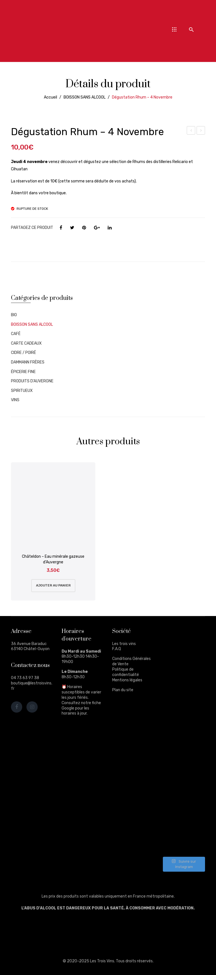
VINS (15, 400)
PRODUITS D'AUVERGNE (32, 381)
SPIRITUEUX (22, 390)
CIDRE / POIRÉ (23, 352)
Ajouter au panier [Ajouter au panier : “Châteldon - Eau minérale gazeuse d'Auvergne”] (53, 585)
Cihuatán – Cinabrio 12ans (201, 131)
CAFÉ (16, 333)
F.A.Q (116, 648)
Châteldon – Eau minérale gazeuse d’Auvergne (53, 559)
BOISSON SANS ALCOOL (84, 97)
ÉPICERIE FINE (23, 371)
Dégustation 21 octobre (191, 131)
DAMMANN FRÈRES (27, 362)
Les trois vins (124, 643)
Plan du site (122, 690)
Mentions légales (127, 680)
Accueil (50, 97)
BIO (14, 315)
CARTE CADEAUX (26, 343)
